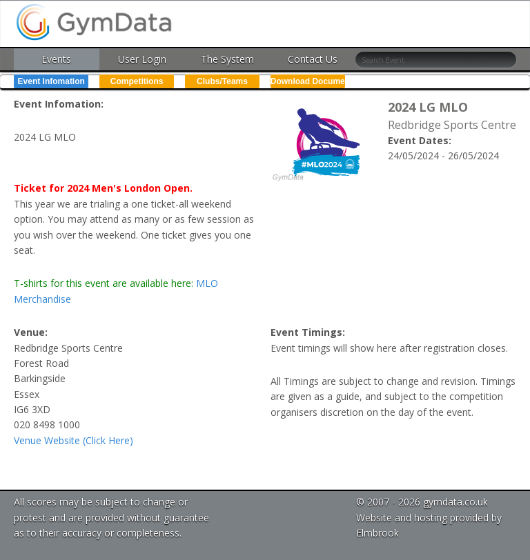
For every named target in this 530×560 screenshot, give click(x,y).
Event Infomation (51, 81)
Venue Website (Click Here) (73, 440)
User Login (142, 59)
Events (56, 59)
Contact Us (312, 59)
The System (227, 59)
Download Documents (308, 81)
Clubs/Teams (222, 81)
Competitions (137, 81)
